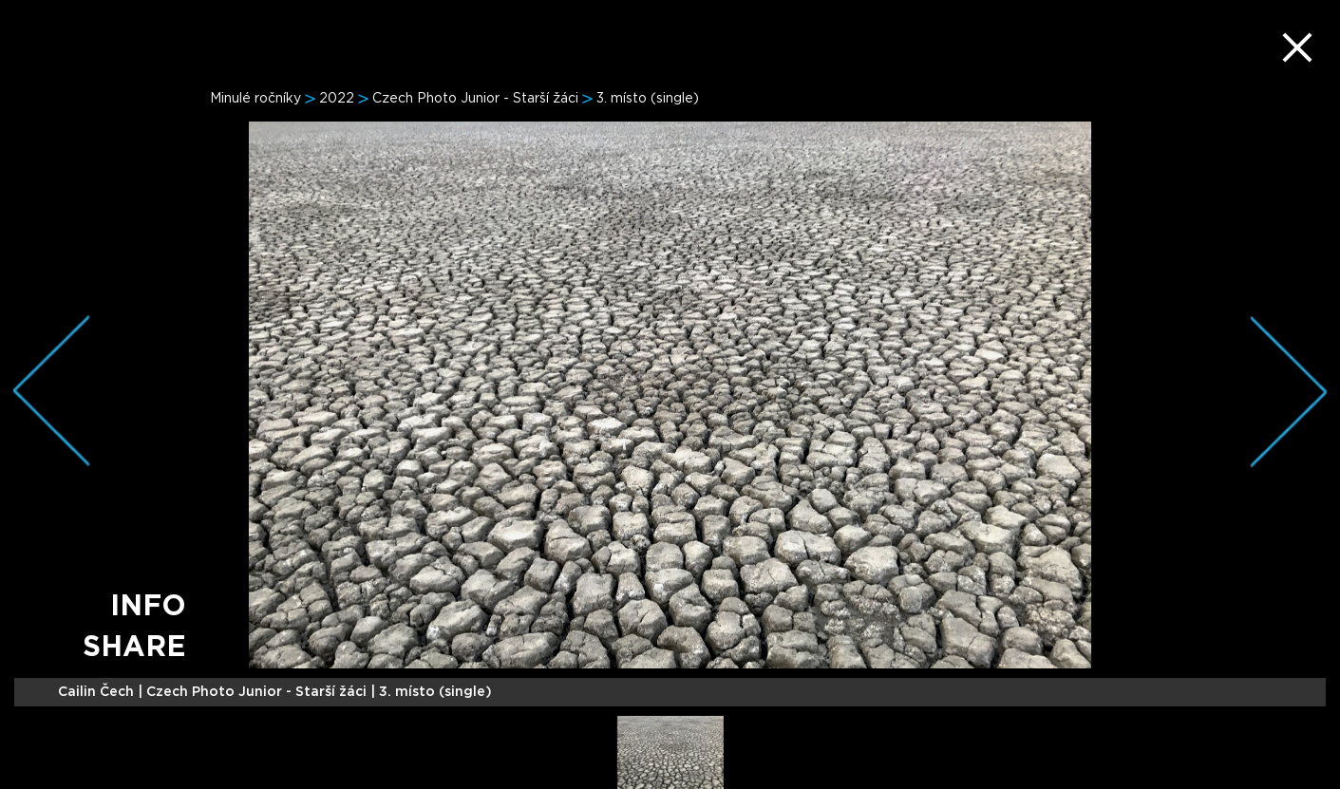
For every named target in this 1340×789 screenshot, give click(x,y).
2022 (336, 98)
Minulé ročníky (255, 98)
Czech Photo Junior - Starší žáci (475, 98)
